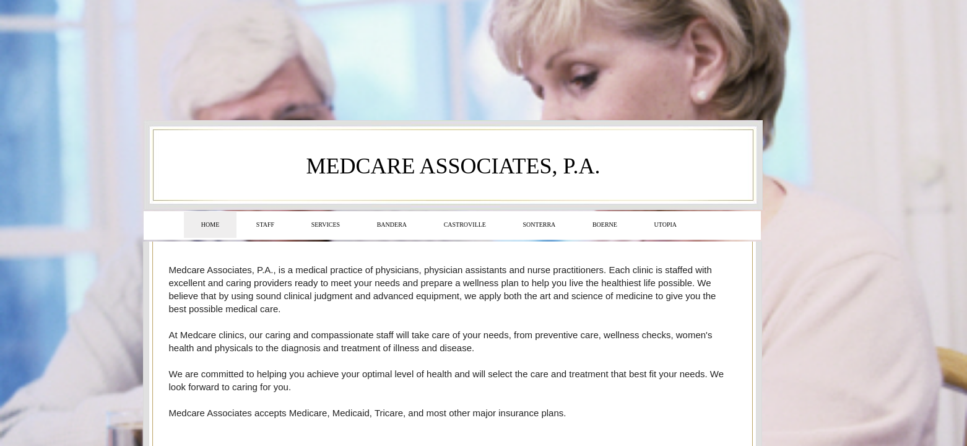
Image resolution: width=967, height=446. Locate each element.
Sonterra (539, 224)
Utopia (665, 224)
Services (325, 224)
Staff (265, 224)
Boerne (604, 224)
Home (210, 224)
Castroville (465, 224)
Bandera (392, 224)
